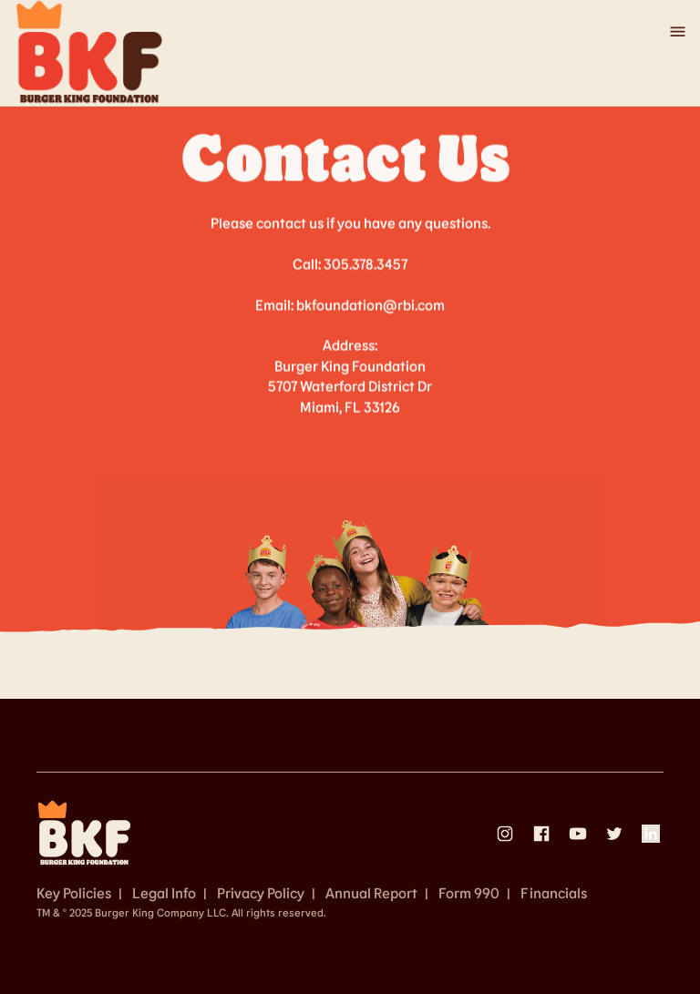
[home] (89, 53)
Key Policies (73, 892)
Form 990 (468, 892)
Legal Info (164, 892)
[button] (669, 32)
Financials (553, 892)
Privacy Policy (260, 892)
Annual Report (371, 892)
